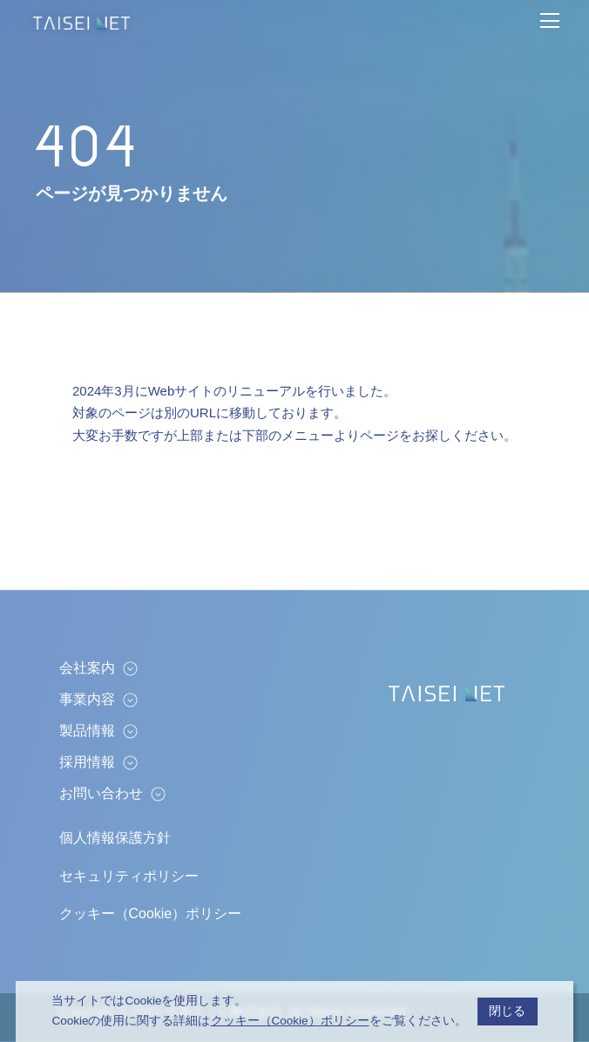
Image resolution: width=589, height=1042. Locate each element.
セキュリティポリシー (129, 876)
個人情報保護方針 (115, 837)
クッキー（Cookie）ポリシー (150, 913)
